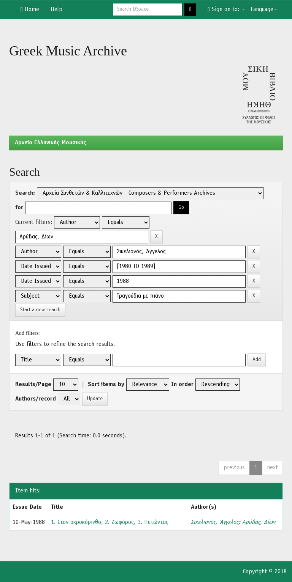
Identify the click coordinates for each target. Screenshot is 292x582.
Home (30, 9)
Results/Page (33, 385)
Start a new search (40, 310)
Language (264, 9)
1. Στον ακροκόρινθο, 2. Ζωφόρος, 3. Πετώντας (109, 522)
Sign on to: (226, 9)
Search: (25, 193)
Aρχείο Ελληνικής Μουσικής (50, 143)
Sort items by (106, 385)
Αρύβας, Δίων (258, 522)
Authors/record (35, 399)
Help (56, 9)
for (19, 208)
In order (182, 385)
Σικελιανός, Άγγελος (214, 522)
